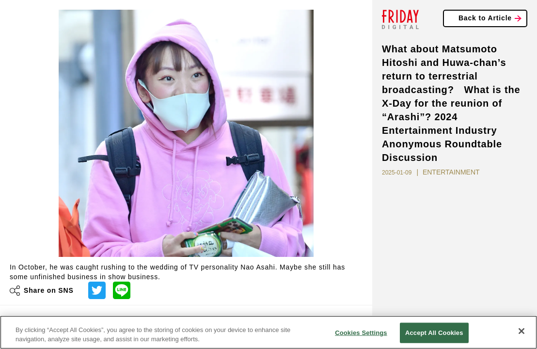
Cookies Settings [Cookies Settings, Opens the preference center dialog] (361, 332)
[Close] (521, 331)
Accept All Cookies (434, 332)
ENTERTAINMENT (451, 172)
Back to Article (485, 18)
